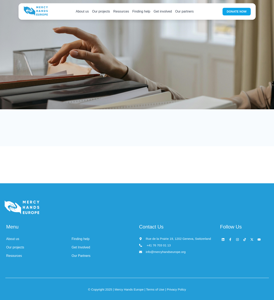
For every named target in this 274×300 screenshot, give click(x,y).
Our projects (101, 11)
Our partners (184, 11)
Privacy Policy (176, 289)
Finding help (141, 11)
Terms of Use (155, 289)
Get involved (163, 11)
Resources (121, 11)
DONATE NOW (236, 11)
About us (82, 11)
